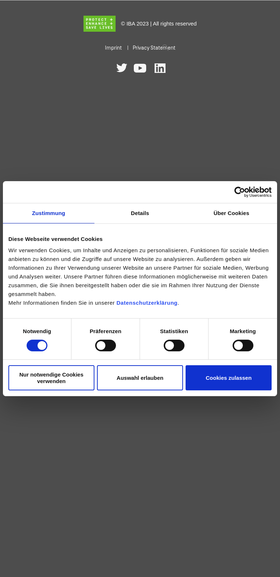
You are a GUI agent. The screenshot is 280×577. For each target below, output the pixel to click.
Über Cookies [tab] (231, 213)
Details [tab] (140, 213)
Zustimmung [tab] (48, 213)
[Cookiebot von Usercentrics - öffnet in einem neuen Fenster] (240, 191)
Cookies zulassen (229, 378)
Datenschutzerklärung (147, 303)
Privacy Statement (154, 48)
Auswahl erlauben (140, 378)
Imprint (113, 48)
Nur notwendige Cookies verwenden (51, 377)
